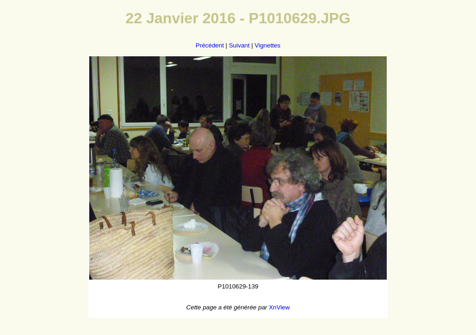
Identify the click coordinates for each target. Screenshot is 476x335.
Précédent (210, 45)
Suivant (239, 45)
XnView (279, 307)
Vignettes (267, 45)
